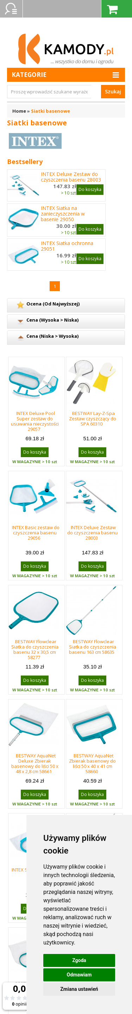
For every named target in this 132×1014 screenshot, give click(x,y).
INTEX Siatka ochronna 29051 (67, 246)
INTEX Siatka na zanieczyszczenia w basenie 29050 (63, 213)
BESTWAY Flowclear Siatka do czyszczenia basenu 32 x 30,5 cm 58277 (34, 649)
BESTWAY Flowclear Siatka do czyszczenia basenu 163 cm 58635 (92, 646)
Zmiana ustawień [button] (79, 989)
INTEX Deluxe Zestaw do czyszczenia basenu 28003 (71, 177)
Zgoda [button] (79, 960)
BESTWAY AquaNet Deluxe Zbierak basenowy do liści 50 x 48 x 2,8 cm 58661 (34, 763)
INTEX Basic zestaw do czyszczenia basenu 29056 (35, 532)
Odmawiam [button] (79, 974)
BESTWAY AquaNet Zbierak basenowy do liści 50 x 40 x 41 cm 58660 (92, 763)
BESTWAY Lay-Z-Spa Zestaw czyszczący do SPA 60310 (92, 418)
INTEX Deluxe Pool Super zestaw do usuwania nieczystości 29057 (35, 421)
